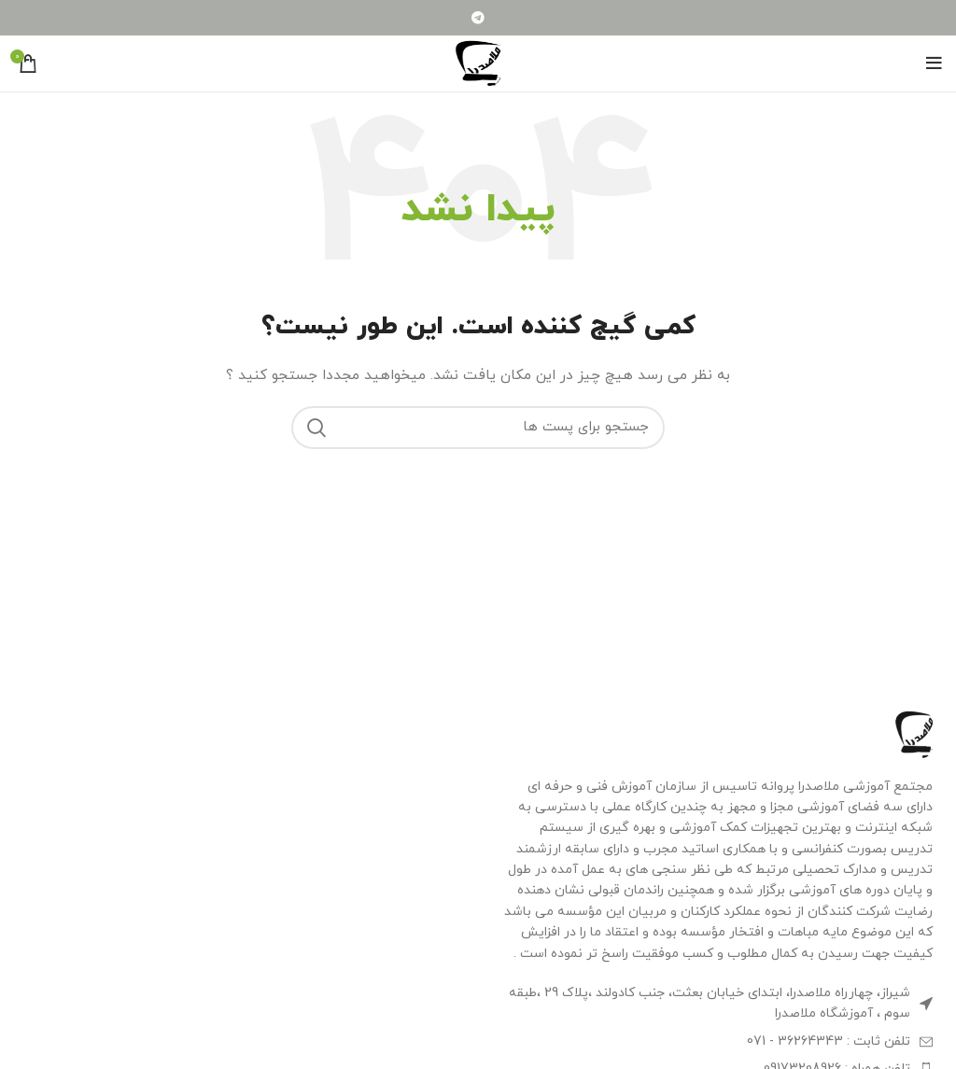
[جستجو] (478, 427)
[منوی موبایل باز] (934, 63)
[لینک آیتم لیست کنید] (717, 1042)
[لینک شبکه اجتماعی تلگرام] (478, 18)
